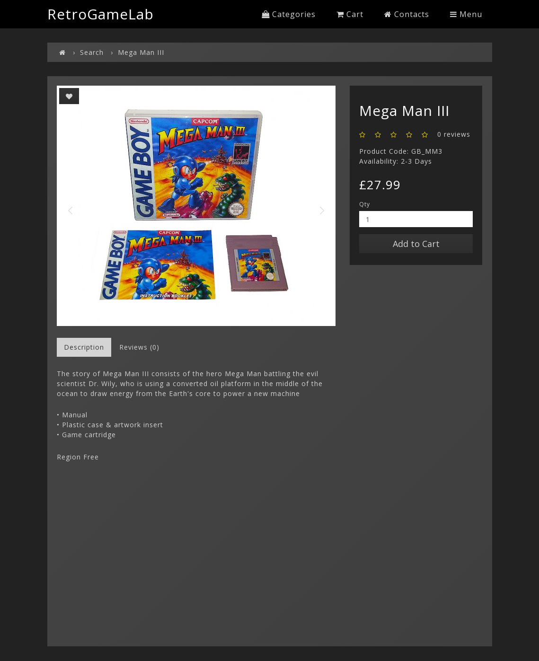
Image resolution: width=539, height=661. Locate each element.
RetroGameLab (100, 14)
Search (92, 52)
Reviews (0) (139, 347)
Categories (289, 14)
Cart (349, 14)
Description (84, 347)
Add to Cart (416, 243)
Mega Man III (141, 52)
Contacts (406, 14)
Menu (466, 14)
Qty (364, 204)
